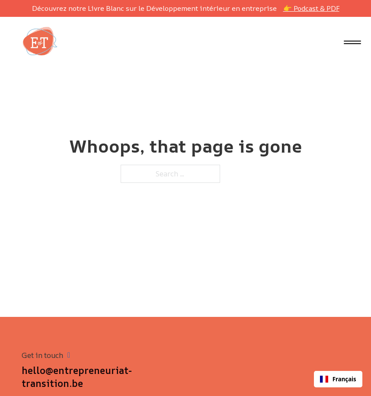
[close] (352, 43)
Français (338, 379)
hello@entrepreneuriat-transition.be (77, 377)
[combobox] (338, 379)
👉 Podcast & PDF (311, 8)
